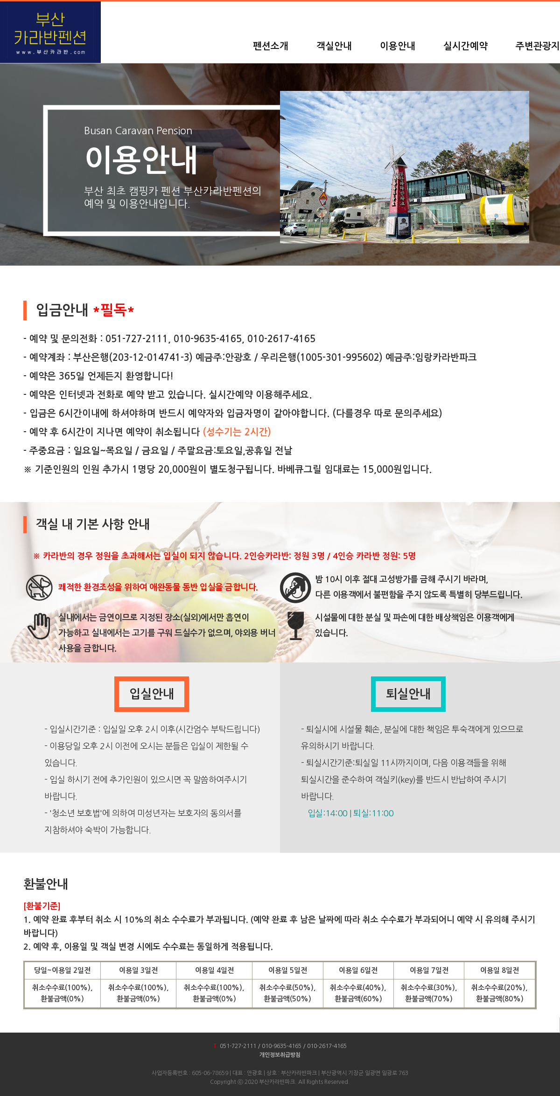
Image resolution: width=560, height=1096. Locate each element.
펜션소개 (270, 46)
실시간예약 (465, 46)
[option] (404, 167)
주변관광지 (538, 46)
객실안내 (334, 46)
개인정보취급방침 (280, 1055)
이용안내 (397, 46)
